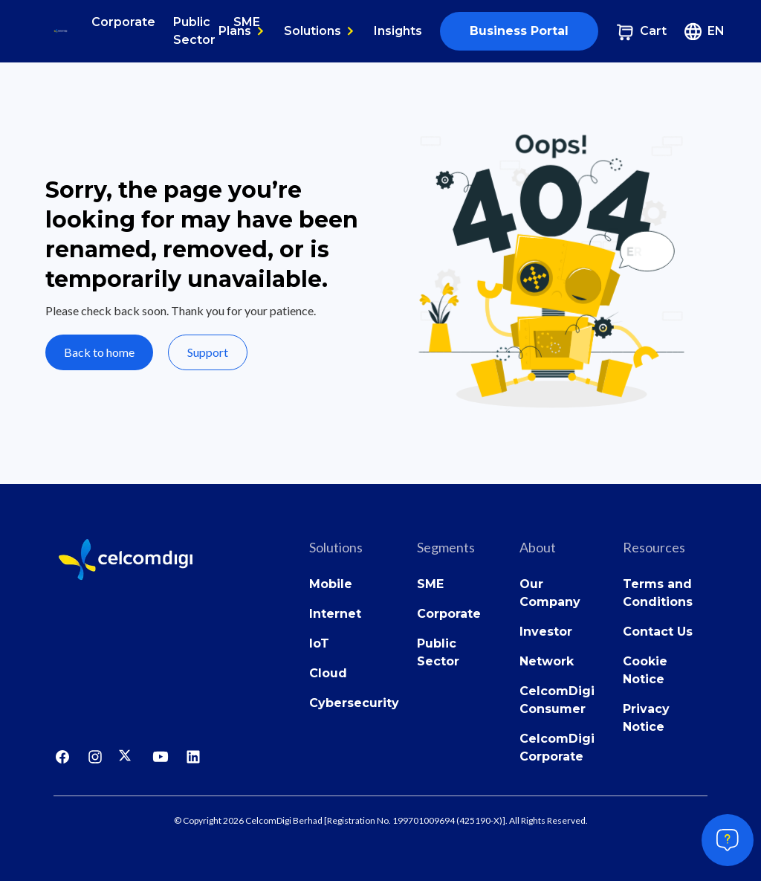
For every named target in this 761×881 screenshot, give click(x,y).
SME (430, 584)
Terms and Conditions (658, 593)
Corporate (123, 22)
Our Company (549, 593)
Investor (545, 632)
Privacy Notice (646, 718)
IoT (319, 643)
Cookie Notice (645, 670)
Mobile (330, 584)
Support (207, 352)
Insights (398, 31)
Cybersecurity (354, 703)
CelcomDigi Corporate (557, 748)
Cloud (328, 673)
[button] (242, 31)
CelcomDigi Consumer (557, 700)
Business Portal (519, 31)
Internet (335, 614)
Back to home (99, 352)
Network (546, 661)
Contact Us (658, 632)
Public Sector (194, 31)
